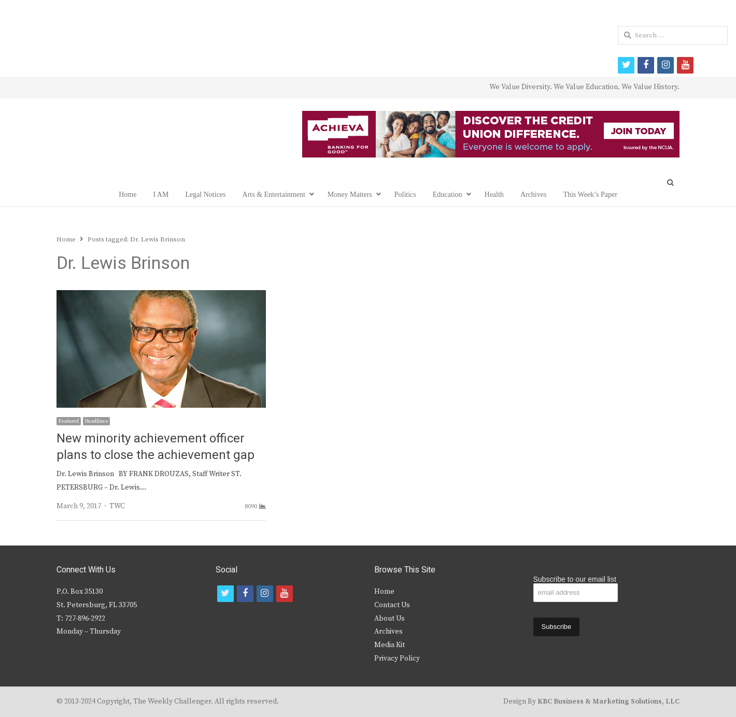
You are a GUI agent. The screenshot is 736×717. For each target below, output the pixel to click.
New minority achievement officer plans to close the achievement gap (155, 446)
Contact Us (392, 605)
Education (447, 194)
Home (127, 194)
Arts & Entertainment (274, 194)
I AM (160, 194)
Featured (69, 421)
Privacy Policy (397, 658)
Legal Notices (205, 194)
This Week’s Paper (590, 194)
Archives (533, 194)
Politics (405, 194)
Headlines (96, 421)
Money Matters (350, 194)
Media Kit (389, 645)
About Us (389, 618)
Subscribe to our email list (574, 579)
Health (494, 194)
